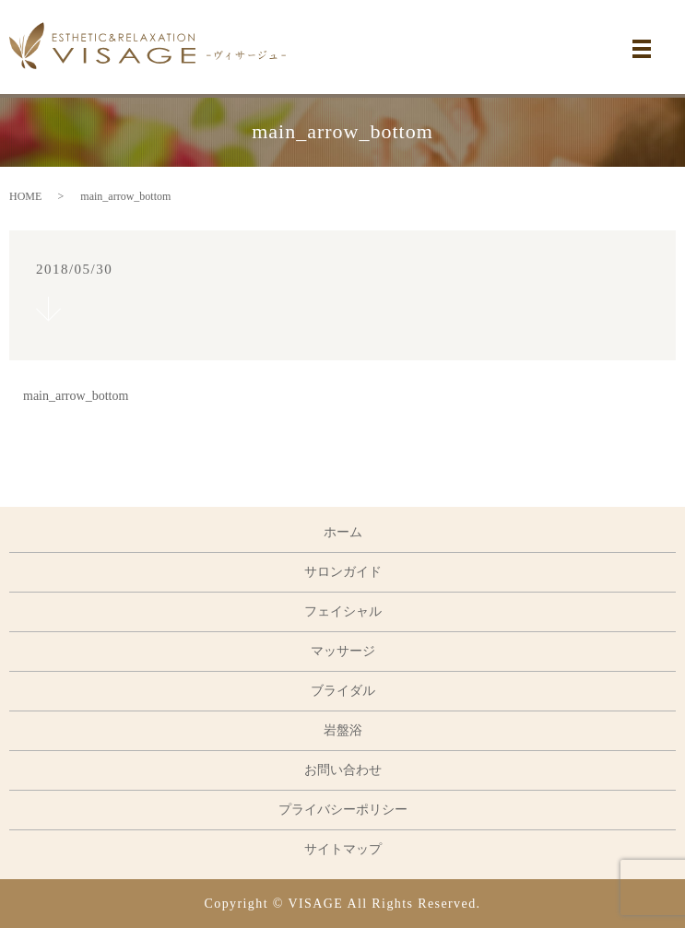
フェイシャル (343, 611)
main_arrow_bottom (75, 396)
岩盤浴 (343, 730)
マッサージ (343, 651)
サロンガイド (343, 572)
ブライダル (343, 691)
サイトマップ (343, 849)
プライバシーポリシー (342, 809)
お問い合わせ (343, 770)
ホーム (343, 532)
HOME (25, 196)
